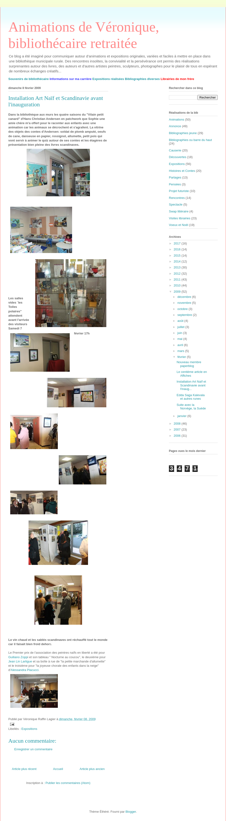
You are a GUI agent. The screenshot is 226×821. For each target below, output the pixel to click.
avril (180, 345)
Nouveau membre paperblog (189, 364)
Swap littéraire (178, 211)
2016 (178, 249)
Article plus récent (24, 769)
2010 (178, 285)
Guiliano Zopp (18, 657)
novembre (184, 303)
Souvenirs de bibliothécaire (28, 79)
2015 (178, 255)
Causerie (175, 150)
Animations (176, 119)
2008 (178, 423)
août (180, 321)
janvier (182, 416)
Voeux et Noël (178, 225)
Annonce (175, 126)
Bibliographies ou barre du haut (190, 140)
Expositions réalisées (108, 79)
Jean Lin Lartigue (20, 661)
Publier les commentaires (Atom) (67, 783)
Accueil (58, 769)
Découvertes (177, 157)
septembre (185, 315)
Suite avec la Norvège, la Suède (191, 406)
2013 (178, 267)
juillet (181, 327)
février (182, 357)
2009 (178, 291)
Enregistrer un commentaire (33, 749)
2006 (178, 435)
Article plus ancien (92, 769)
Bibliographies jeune (183, 133)
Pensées (175, 184)
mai (180, 339)
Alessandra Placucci (25, 670)
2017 (178, 243)
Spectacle (175, 204)
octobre (183, 309)
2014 (178, 261)
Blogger (130, 811)
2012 (178, 273)
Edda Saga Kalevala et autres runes (191, 397)
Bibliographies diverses (142, 79)
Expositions (29, 729)
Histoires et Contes (182, 171)
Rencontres (177, 198)
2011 (178, 279)
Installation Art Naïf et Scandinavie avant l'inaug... (191, 385)
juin (180, 333)
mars (181, 351)
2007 (178, 429)
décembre (184, 297)
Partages (175, 177)
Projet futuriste (179, 191)
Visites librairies (179, 218)
